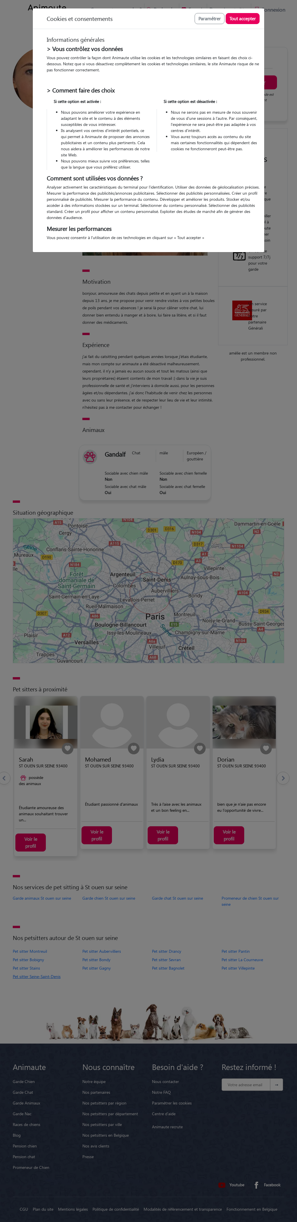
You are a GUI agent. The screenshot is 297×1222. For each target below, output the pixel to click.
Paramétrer (209, 18)
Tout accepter (242, 18)
